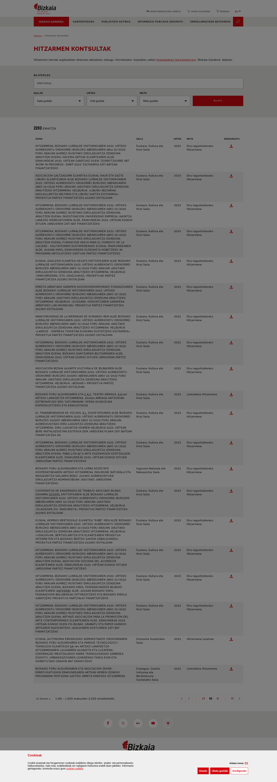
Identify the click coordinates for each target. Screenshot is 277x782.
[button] (246, 763)
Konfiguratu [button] (240, 770)
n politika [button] (74, 768)
